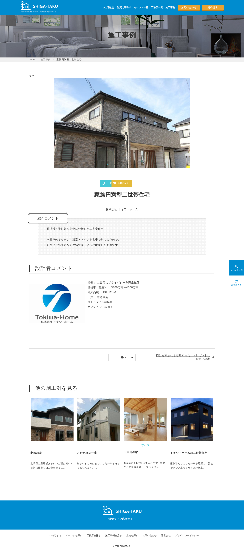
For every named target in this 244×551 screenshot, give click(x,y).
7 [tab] (128, 164)
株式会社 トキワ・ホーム (122, 209)
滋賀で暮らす (124, 7)
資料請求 (213, 7)
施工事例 (170, 7)
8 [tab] (131, 164)
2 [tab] (111, 164)
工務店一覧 (157, 7)
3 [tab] (114, 164)
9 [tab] (134, 164)
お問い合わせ (189, 7)
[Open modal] (236, 268)
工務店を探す (94, 535)
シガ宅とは (108, 7)
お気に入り (134, 183)
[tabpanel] (122, 123)
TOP (32, 59)
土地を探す (132, 535)
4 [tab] (117, 164)
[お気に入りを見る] (236, 283)
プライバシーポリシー (187, 535)
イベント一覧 (141, 7)
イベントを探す (74, 535)
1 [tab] (107, 164)
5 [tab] (121, 164)
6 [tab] (124, 164)
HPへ (111, 183)
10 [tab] (138, 164)
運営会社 (166, 535)
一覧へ (122, 357)
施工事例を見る (113, 535)
